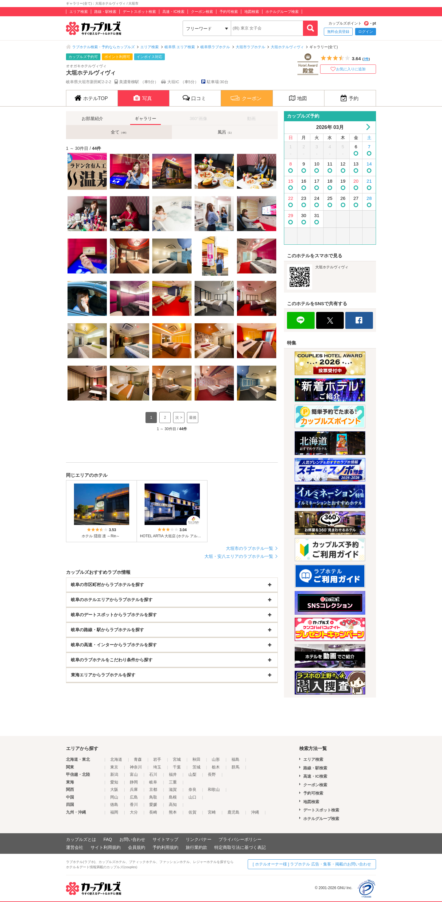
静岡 (134, 782)
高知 (173, 804)
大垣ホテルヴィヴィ (287, 47)
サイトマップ (165, 839)
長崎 (153, 812)
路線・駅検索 (105, 12)
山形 (216, 759)
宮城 (177, 759)
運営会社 (74, 847)
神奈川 (136, 767)
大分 (134, 812)
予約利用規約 (165, 847)
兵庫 (134, 789)
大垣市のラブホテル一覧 (249, 548)
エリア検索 (78, 12)
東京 (114, 767)
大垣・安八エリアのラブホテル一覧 (238, 556)
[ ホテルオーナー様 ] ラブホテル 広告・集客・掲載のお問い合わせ (312, 864)
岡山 (114, 797)
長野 (212, 774)
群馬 (235, 767)
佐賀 (192, 812)
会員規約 (136, 847)
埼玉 (157, 767)
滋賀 (173, 789)
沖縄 (255, 812)
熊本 (173, 812)
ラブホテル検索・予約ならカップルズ (103, 47)
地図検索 (251, 12)
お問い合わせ (132, 839)
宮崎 (212, 812)
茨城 (196, 767)
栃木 (216, 767)
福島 (235, 759)
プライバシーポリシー (240, 839)
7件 (366, 59)
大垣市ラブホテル (250, 47)
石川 (153, 774)
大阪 (114, 789)
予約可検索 (228, 12)
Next (367, 127)
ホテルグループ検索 (282, 12)
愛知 (114, 782)
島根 (173, 797)
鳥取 (153, 797)
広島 (134, 797)
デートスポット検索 (139, 12)
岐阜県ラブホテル (215, 47)
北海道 (116, 759)
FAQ (107, 839)
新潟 (114, 774)
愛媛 (153, 804)
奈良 (192, 789)
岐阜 (153, 782)
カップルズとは (81, 839)
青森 (138, 759)
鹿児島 (233, 812)
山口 (192, 797)
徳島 (114, 804)
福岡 (114, 812)
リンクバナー (198, 839)
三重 (173, 782)
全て (119, 132)
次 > (178, 417)
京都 (153, 789)
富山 (134, 774)
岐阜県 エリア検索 (180, 47)
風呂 (225, 132)
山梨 (192, 774)
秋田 (196, 759)
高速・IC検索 (173, 12)
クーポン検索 (202, 12)
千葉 (177, 767)
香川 (134, 804)
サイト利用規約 (106, 847)
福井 (173, 774)
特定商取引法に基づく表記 (240, 847)
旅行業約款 (196, 847)
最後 (192, 417)
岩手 (157, 759)
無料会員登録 (338, 31)
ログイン (365, 31)
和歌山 (214, 789)
